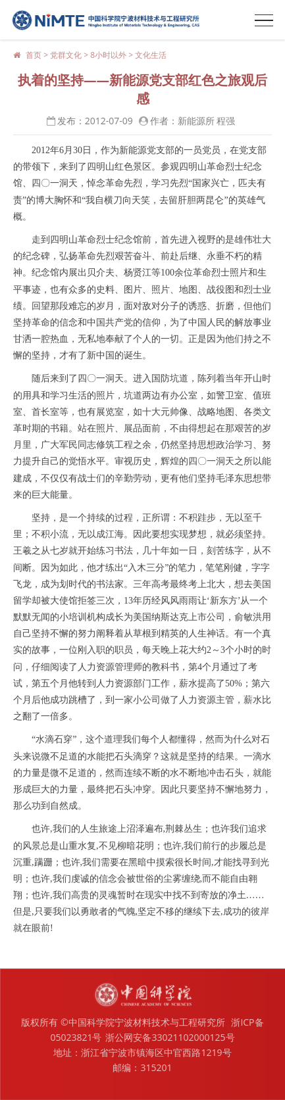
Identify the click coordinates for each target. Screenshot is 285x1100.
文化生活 (151, 54)
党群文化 (66, 54)
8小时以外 (108, 54)
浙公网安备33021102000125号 (169, 1037)
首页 (33, 54)
